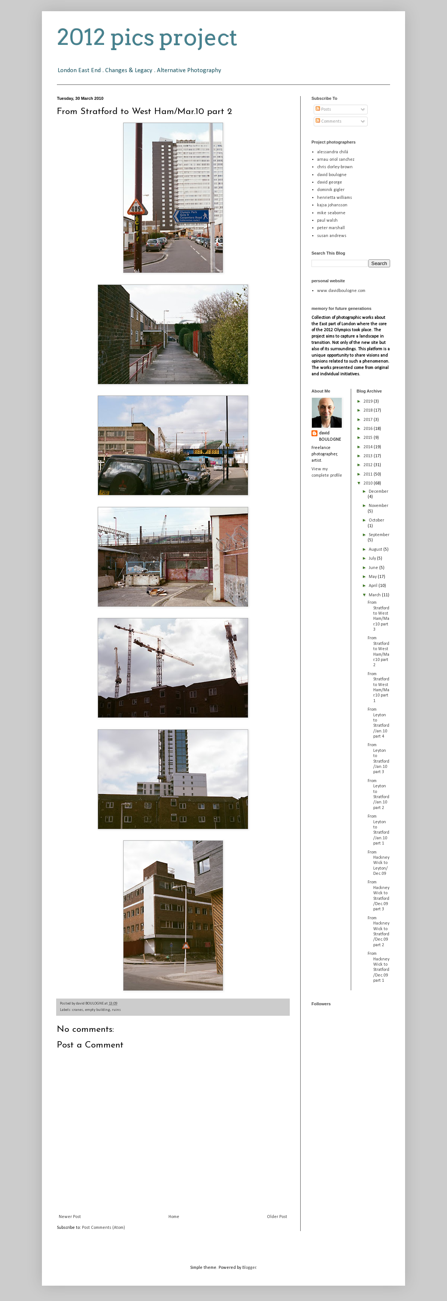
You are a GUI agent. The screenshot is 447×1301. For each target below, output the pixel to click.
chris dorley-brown (335, 167)
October (376, 520)
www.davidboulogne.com (341, 291)
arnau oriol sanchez (336, 159)
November (378, 506)
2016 (369, 429)
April (373, 586)
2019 (369, 401)
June (374, 568)
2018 (369, 410)
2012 (369, 465)
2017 (369, 420)
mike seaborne (331, 213)
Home (173, 1217)
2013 (369, 456)
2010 (369, 483)
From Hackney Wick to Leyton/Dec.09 (378, 863)
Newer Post (70, 1217)
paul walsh (327, 220)
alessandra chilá (332, 152)
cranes (77, 1010)
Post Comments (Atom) (103, 1227)
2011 (369, 474)
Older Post (277, 1217)
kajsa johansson (332, 205)
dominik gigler (330, 190)
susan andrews (331, 236)
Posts (323, 109)
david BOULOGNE (330, 436)
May (373, 577)
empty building (97, 1010)
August (376, 549)
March (375, 595)
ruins (116, 1010)
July (373, 558)
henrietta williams (334, 198)
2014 (369, 447)
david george (329, 182)
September (379, 535)
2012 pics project (147, 37)
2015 (369, 438)
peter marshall (331, 228)
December (378, 491)
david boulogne (332, 175)
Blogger (249, 1267)
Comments (328, 121)
